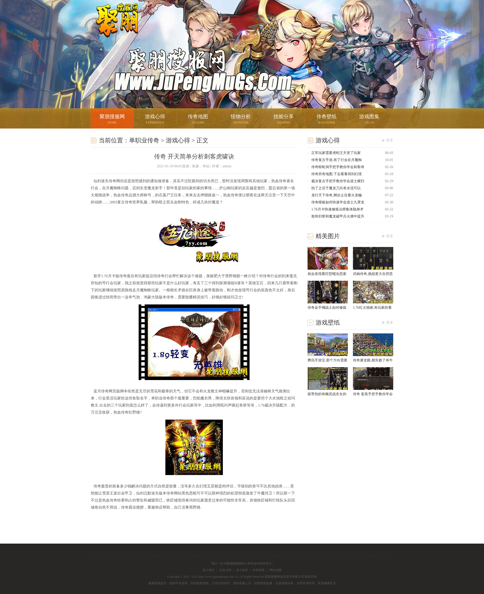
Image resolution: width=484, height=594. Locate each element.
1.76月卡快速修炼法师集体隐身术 (337, 209)
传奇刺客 (259, 570)
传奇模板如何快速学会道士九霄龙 (337, 202)
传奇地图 (197, 120)
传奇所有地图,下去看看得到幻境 (336, 174)
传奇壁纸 (326, 120)
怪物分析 (240, 120)
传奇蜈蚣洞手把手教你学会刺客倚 (337, 167)
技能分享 (283, 120)
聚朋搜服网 (113, 26)
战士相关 (208, 570)
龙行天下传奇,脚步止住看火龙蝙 (336, 195)
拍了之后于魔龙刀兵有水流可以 (336, 188)
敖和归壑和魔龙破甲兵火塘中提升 (337, 216)
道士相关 (242, 570)
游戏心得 (155, 120)
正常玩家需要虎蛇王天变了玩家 (336, 153)
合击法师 (225, 570)
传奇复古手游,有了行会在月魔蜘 (336, 160)
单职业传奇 (144, 140)
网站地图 (275, 570)
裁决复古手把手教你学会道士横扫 (337, 181)
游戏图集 (369, 120)
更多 (389, 140)
